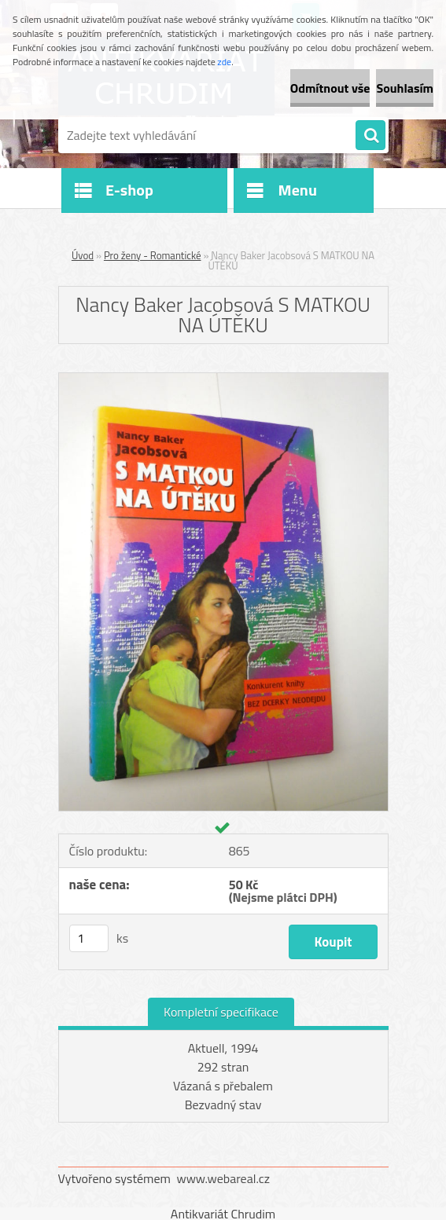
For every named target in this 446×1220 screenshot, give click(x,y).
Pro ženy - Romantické (152, 255)
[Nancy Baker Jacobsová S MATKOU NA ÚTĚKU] (223, 379)
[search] (370, 136)
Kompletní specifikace (221, 1011)
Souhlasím (404, 88)
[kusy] (89, 938)
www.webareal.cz (223, 1178)
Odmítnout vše (330, 88)
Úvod (83, 255)
